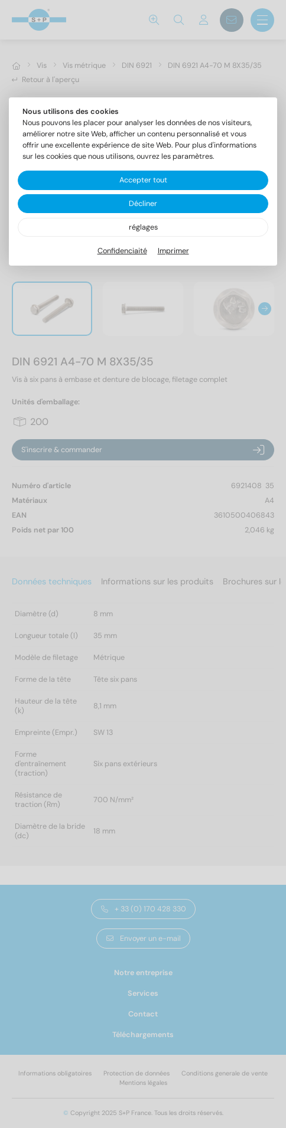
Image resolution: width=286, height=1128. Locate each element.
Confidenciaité (122, 251)
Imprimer (173, 251)
